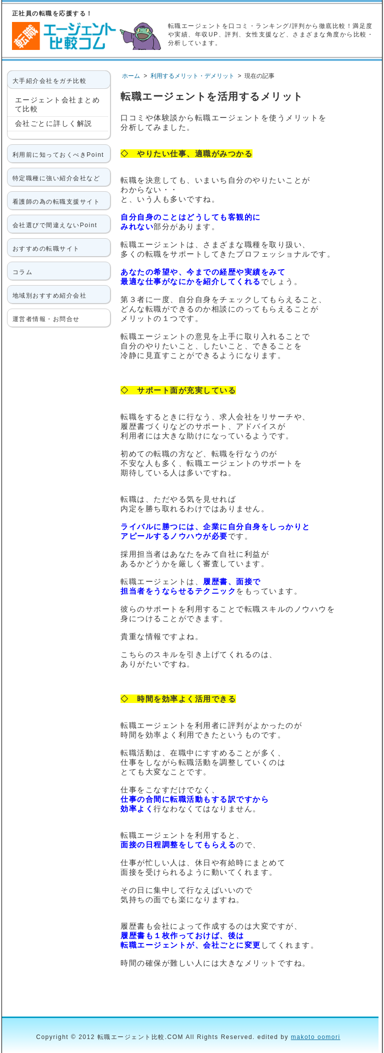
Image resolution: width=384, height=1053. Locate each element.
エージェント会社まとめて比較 (57, 104)
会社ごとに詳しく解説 (53, 123)
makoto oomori (315, 1037)
